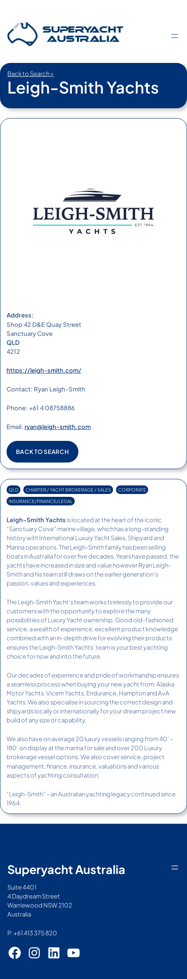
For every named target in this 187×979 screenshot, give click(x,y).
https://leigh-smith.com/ (44, 370)
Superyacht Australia (66, 869)
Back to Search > (30, 73)
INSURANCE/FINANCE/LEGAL (41, 501)
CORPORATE (132, 489)
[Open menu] (175, 36)
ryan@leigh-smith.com (57, 426)
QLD (13, 342)
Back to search (42, 451)
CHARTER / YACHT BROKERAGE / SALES (68, 489)
